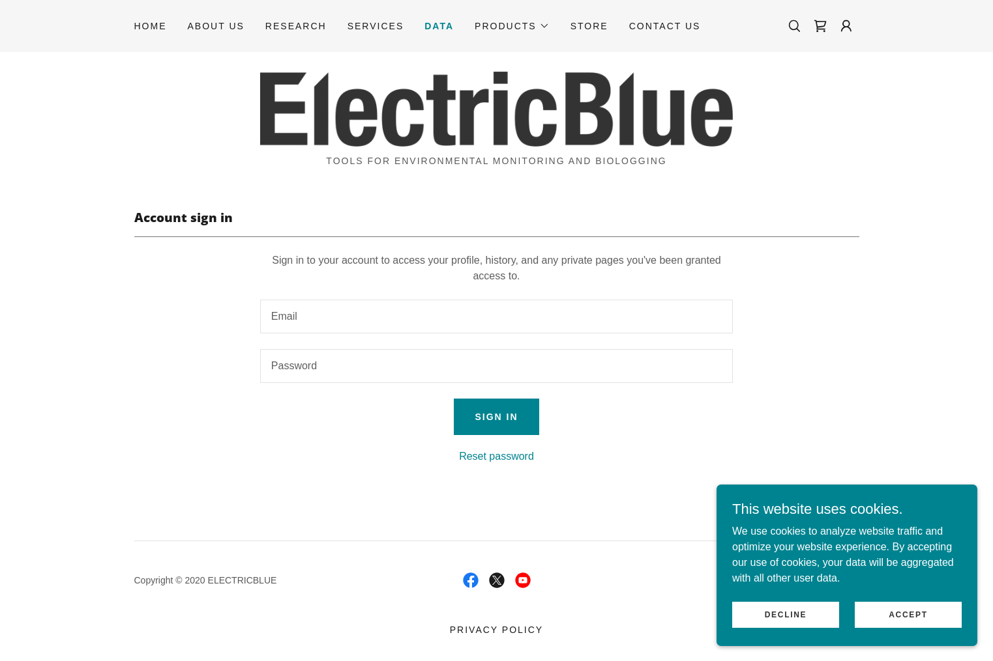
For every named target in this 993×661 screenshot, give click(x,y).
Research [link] (296, 26)
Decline (786, 623)
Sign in (496, 417)
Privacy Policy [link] (496, 630)
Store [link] (589, 26)
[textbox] (496, 316)
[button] (512, 26)
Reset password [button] (496, 456)
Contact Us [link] (665, 26)
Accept (908, 623)
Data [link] (439, 26)
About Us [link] (216, 26)
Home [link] (150, 26)
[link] (820, 26)
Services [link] (376, 26)
